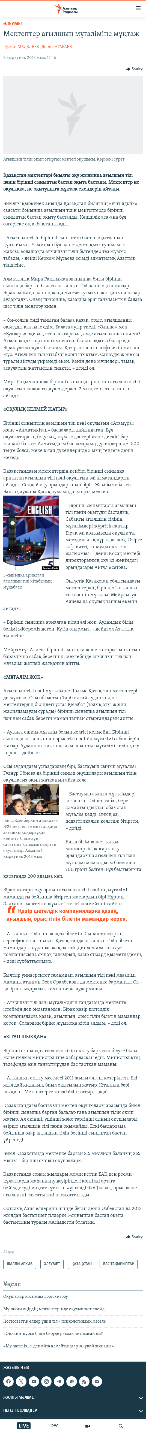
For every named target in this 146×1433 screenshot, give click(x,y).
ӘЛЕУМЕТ (13, 23)
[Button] (134, 69)
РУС (55, 1426)
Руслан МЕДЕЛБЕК (21, 47)
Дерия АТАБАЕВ (56, 47)
